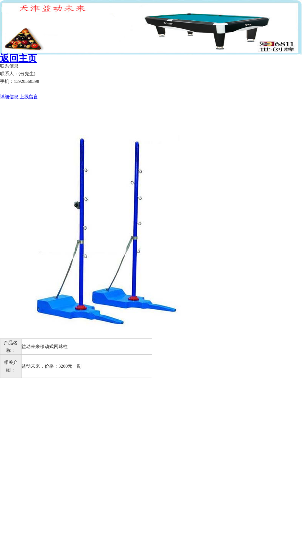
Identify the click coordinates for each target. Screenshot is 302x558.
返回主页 (18, 58)
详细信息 (9, 96)
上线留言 (29, 96)
